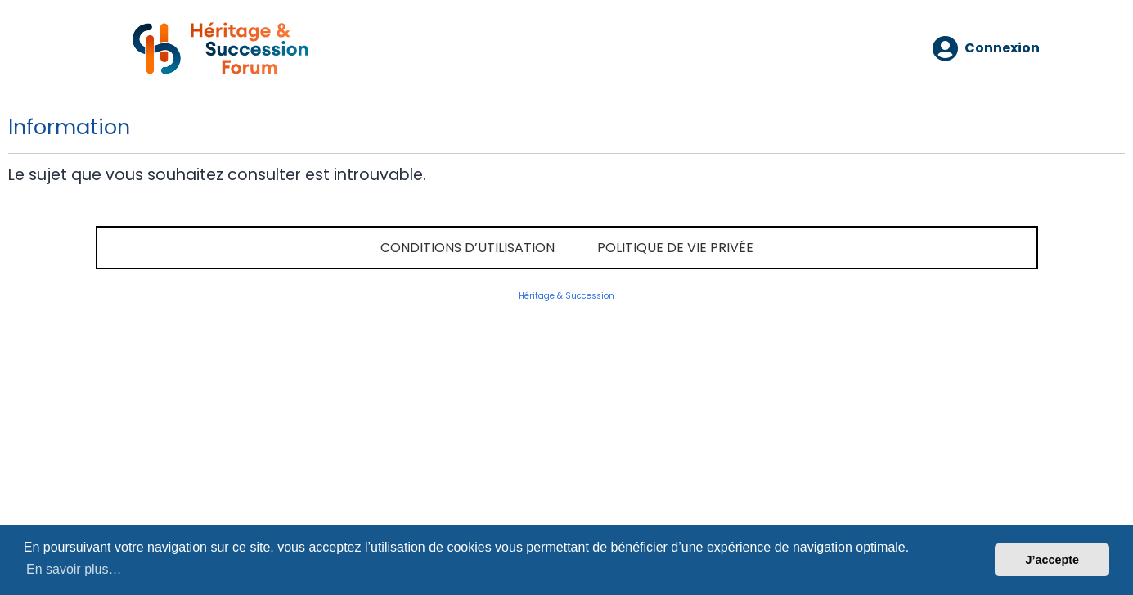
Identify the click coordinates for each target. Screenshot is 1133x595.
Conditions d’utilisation (467, 247)
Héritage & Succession (566, 296)
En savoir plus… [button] (74, 569)
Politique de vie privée (675, 247)
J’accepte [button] (1052, 559)
